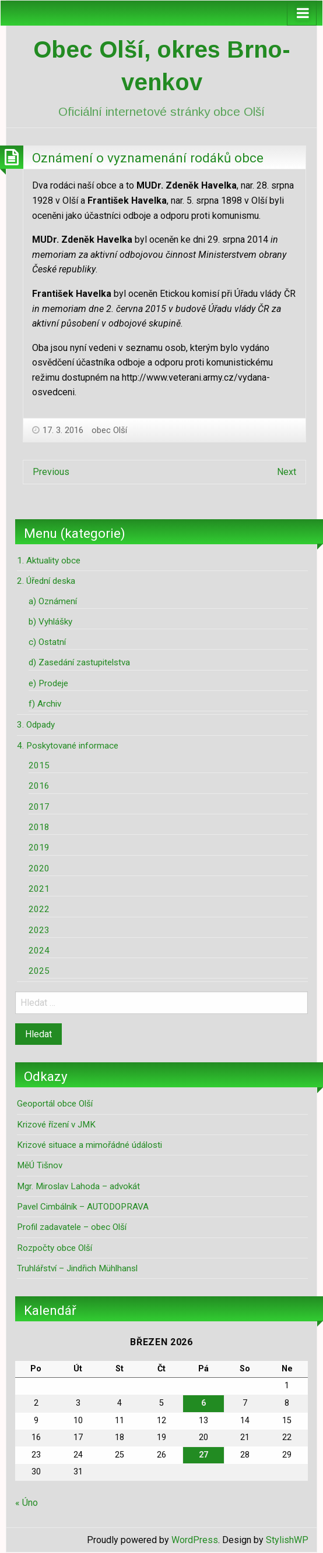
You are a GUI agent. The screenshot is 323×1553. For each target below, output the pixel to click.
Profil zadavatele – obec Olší (72, 1227)
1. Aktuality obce (48, 560)
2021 (39, 889)
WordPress (194, 1539)
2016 (39, 786)
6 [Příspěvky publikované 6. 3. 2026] (203, 1403)
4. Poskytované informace (67, 745)
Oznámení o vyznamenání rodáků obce (148, 157)
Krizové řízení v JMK (56, 1124)
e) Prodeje (48, 683)
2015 (39, 765)
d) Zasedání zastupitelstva (79, 662)
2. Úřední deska (46, 581)
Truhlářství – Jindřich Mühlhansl (77, 1268)
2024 (39, 950)
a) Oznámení (53, 601)
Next (286, 471)
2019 (39, 847)
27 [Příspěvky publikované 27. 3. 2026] (203, 1455)
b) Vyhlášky (50, 621)
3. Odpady (36, 724)
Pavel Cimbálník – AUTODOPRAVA (83, 1206)
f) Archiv (45, 704)
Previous (51, 471)
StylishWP (287, 1539)
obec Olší (109, 430)
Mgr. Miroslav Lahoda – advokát (78, 1186)
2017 (39, 807)
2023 (39, 930)
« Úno (26, 1502)
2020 (39, 868)
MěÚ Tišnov (39, 1165)
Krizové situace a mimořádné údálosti (89, 1145)
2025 (39, 971)
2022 (39, 909)
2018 (39, 827)
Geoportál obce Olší (55, 1103)
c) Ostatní (47, 642)
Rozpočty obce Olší (54, 1248)
